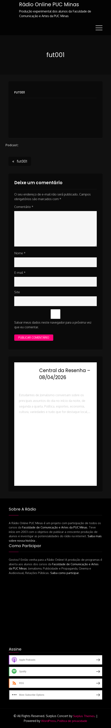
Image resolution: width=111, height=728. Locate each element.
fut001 (19, 92)
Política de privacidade (72, 721)
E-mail (20, 273)
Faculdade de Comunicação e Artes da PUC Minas (54, 527)
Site (17, 292)
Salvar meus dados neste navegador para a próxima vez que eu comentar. (52, 324)
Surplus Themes (84, 716)
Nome (20, 253)
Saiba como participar (64, 573)
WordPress (48, 721)
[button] (55, 429)
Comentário (23, 207)
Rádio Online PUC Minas (49, 4)
